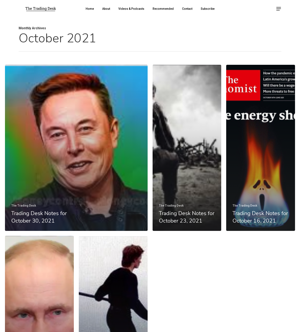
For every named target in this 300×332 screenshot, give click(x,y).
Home (90, 8)
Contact (187, 8)
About (106, 8)
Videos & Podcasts (131, 8)
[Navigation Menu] (278, 9)
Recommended (163, 8)
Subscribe (208, 8)
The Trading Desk (23, 205)
